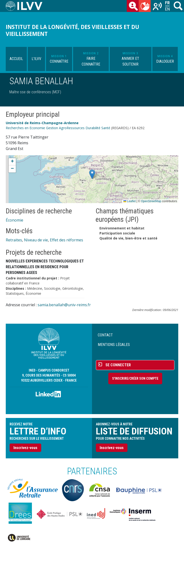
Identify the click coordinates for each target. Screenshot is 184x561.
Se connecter (118, 365)
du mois (146, 7)
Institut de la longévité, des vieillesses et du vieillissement (72, 30)
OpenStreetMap (151, 201)
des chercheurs (134, 7)
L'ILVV (36, 58)
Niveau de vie (36, 240)
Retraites (14, 240)
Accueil (16, 58)
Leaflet (129, 201)
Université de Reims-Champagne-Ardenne (42, 123)
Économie (14, 220)
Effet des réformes (66, 240)
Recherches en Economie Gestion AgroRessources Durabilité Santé (58, 128)
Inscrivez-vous (25, 447)
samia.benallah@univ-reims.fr (64, 304)
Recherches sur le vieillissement (158, 7)
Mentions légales (114, 344)
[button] (92, 174)
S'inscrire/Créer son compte (135, 378)
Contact (105, 335)
